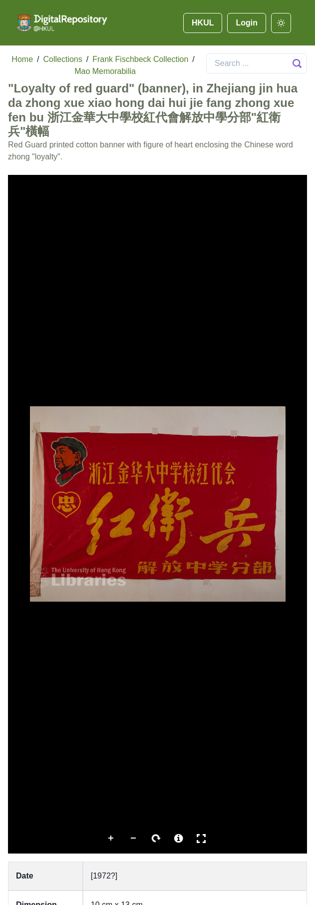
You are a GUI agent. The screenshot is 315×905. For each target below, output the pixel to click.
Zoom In (111, 838)
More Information (178, 838)
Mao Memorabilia (105, 71)
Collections (62, 59)
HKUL (203, 22)
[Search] (256, 63)
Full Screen (201, 838)
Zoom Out (133, 838)
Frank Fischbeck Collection (140, 59)
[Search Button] (297, 63)
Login (247, 22)
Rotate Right (156, 838)
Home (22, 59)
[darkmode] (281, 23)
